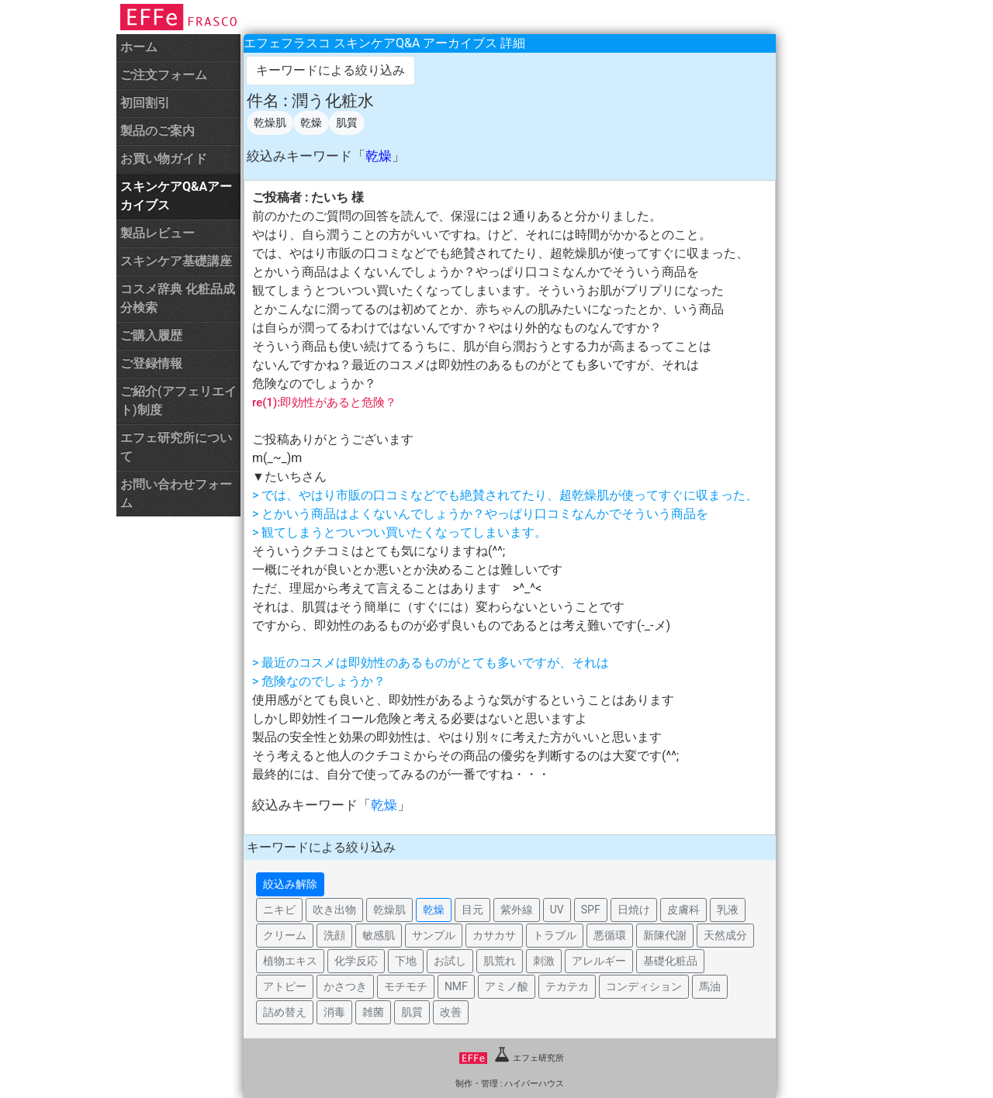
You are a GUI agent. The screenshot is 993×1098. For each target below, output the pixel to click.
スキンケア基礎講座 (176, 261)
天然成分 (725, 935)
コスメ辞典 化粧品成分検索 (177, 298)
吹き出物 (334, 909)
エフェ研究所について (176, 447)
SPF (590, 909)
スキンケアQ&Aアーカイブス (176, 195)
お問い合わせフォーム (176, 493)
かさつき (345, 986)
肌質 (347, 122)
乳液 (728, 909)
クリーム (284, 935)
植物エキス (290, 961)
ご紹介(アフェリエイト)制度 (178, 400)
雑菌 (373, 1012)
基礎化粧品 (670, 961)
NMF (456, 986)
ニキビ (279, 909)
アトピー (284, 986)
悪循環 (609, 935)
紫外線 (516, 909)
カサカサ (494, 935)
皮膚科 (683, 909)
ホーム (138, 47)
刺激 (544, 961)
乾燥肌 (270, 122)
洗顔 (334, 935)
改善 (451, 1012)
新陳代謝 (665, 935)
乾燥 (311, 122)
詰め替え (284, 1012)
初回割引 (145, 102)
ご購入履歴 (151, 335)
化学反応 (356, 961)
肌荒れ (499, 961)
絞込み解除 (290, 884)
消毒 (334, 1012)
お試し (450, 961)
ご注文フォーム (163, 74)
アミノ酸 (506, 986)
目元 (472, 909)
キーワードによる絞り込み (330, 70)
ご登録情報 (151, 363)
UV (557, 909)
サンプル (433, 935)
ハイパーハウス (534, 1084)
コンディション (644, 986)
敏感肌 (378, 935)
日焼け (634, 909)
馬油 (710, 986)
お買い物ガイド (163, 158)
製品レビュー (157, 233)
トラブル (554, 935)
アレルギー (599, 961)
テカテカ (567, 986)
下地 (406, 961)
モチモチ (405, 986)
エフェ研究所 (511, 1058)
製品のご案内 (157, 130)
